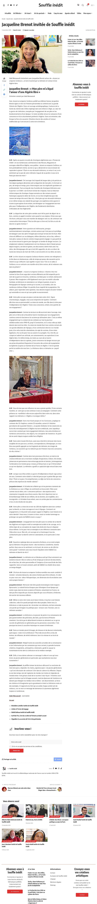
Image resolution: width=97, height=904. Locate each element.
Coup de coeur (9, 19)
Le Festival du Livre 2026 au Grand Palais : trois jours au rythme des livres (75, 62)
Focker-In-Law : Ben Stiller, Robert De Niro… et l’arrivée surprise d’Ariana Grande (75, 41)
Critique (40, 816)
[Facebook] (8, 5)
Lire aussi (11, 700)
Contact (82, 895)
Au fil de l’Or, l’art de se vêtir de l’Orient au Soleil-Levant (28, 716)
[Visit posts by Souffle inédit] (4, 768)
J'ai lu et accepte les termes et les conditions (27, 746)
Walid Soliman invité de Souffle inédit (23, 712)
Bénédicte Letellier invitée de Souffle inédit (24, 706)
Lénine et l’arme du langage (19, 709)
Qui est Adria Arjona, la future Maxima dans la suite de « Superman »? (37, 901)
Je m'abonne (81, 104)
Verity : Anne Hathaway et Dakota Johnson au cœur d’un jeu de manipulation (75, 52)
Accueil (3, 19)
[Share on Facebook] (4, 85)
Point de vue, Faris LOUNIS (34, 820)
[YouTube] (11, 5)
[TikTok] (17, 5)
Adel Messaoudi (15, 696)
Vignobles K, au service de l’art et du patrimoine (26, 719)
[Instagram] (14, 5)
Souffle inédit (13, 768)
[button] (4, 5)
